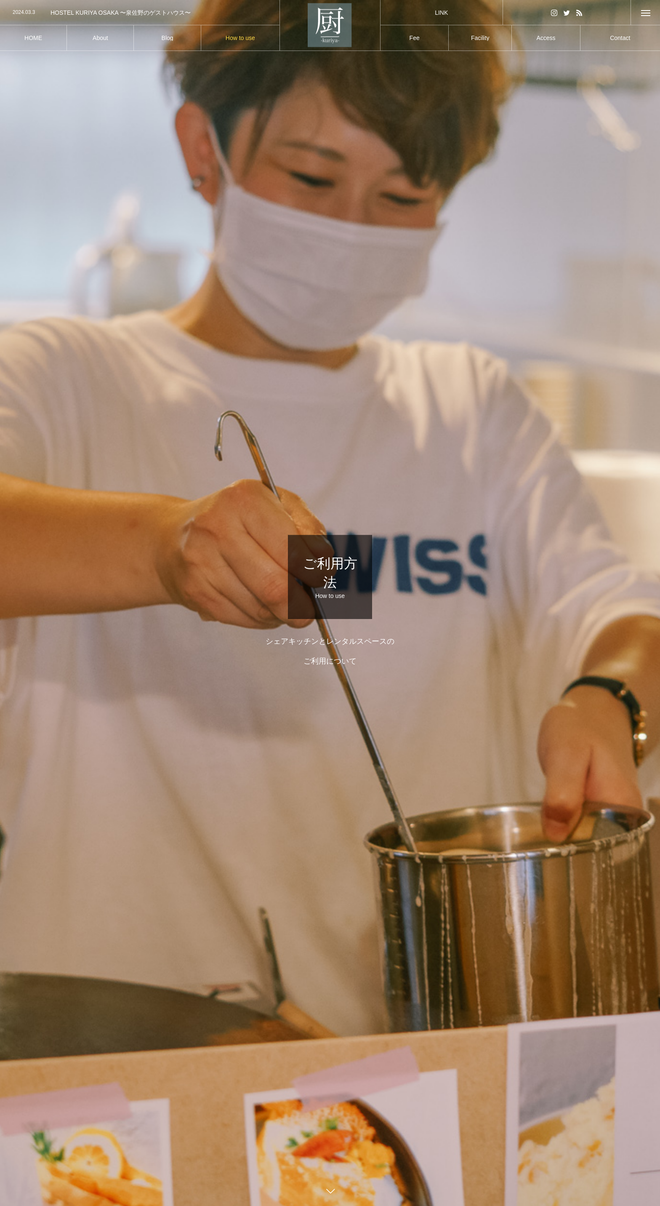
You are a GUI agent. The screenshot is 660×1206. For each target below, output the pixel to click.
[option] (139, 13)
